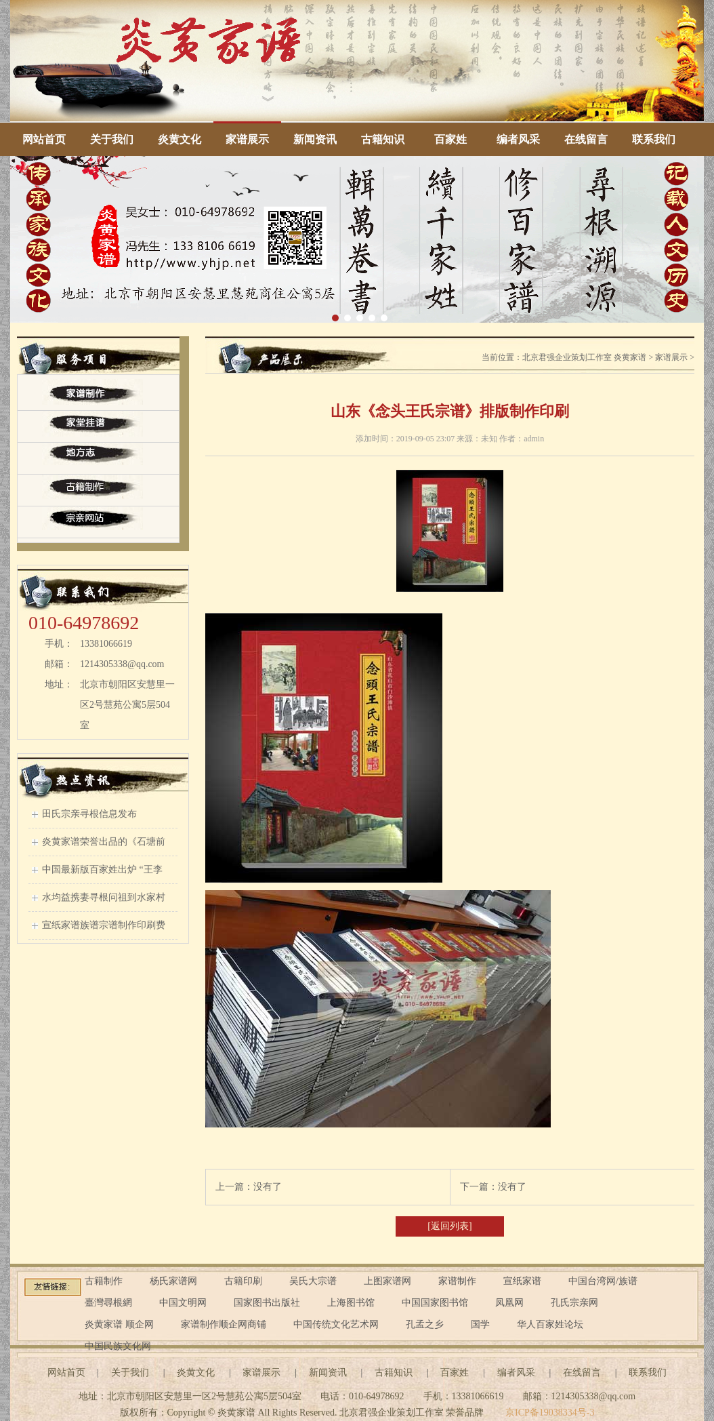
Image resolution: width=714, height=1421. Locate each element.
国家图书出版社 (267, 1303)
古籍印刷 (243, 1281)
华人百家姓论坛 (550, 1324)
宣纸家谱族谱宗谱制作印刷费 (103, 925)
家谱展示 (247, 139)
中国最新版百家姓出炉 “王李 (102, 869)
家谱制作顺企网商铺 (223, 1324)
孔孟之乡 (425, 1324)
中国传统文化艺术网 (336, 1324)
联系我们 (653, 139)
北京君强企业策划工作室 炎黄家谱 (584, 357)
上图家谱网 (387, 1281)
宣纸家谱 (522, 1281)
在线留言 (586, 139)
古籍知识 (382, 139)
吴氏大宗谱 (313, 1281)
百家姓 (450, 139)
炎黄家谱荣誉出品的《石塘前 (103, 842)
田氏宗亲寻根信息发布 (89, 814)
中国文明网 (183, 1303)
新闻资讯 (315, 139)
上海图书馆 (351, 1303)
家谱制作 (457, 1281)
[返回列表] (449, 1226)
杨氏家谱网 (173, 1281)
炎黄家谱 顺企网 (119, 1324)
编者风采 (518, 139)
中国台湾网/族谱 (602, 1281)
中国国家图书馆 (435, 1303)
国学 (480, 1324)
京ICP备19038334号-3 (549, 1412)
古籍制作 (104, 1281)
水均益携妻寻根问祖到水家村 (103, 897)
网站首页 (44, 139)
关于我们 (111, 139)
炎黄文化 (179, 139)
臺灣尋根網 (108, 1303)
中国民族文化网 (118, 1346)
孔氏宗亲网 (574, 1303)
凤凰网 (509, 1303)
